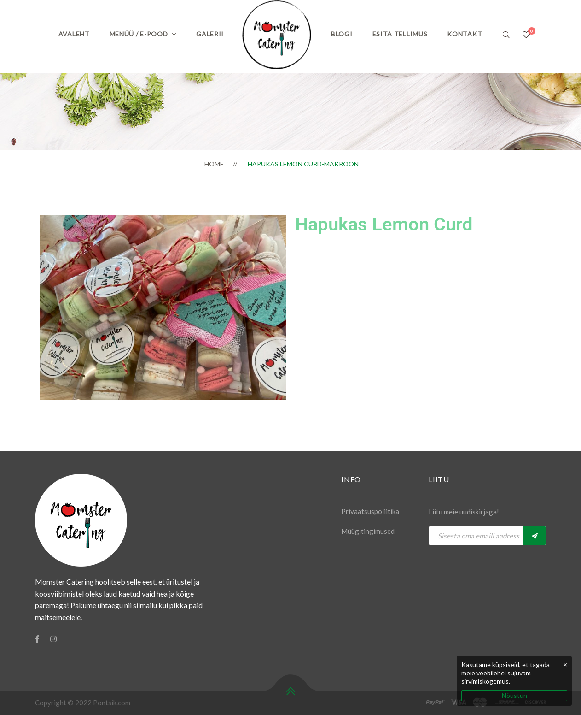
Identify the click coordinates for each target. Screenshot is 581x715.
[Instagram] (53, 638)
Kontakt (464, 34)
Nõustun (514, 695)
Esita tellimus (400, 34)
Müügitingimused (368, 531)
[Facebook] (37, 638)
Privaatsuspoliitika (370, 511)
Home (214, 164)
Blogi (342, 34)
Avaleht (74, 34)
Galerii (210, 34)
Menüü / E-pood (139, 34)
